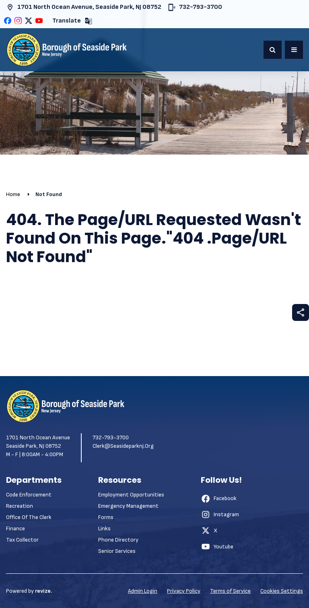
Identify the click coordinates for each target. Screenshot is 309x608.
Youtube (217, 546)
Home (13, 194)
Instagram (220, 514)
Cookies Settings (281, 590)
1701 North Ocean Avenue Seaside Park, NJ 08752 (38, 441)
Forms (105, 517)
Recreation (19, 506)
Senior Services (117, 551)
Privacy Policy (183, 590)
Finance (15, 528)
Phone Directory (118, 539)
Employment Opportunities (131, 494)
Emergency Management (128, 506)
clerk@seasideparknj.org (123, 446)
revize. (43, 590)
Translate (72, 21)
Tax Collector (22, 539)
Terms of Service (230, 590)
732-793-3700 (195, 7)
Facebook (219, 498)
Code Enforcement (29, 494)
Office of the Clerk (29, 517)
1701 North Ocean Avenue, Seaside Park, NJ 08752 (83, 7)
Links (104, 528)
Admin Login (142, 590)
